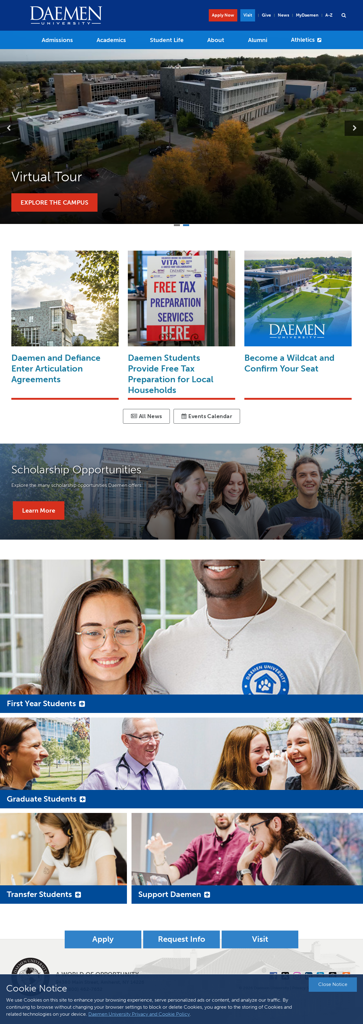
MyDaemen (307, 15)
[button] (344, 15)
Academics (111, 40)
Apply (103, 939)
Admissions (57, 40)
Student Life (167, 40)
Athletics (303, 39)
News (283, 15)
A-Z (329, 15)
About (215, 40)
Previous (9, 128)
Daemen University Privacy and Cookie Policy (139, 1014)
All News (146, 416)
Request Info (181, 939)
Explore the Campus (54, 202)
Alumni (257, 40)
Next (354, 128)
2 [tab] (186, 224)
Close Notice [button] (332, 984)
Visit (247, 15)
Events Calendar (207, 416)
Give (266, 15)
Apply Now (223, 15)
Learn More (38, 510)
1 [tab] (177, 224)
